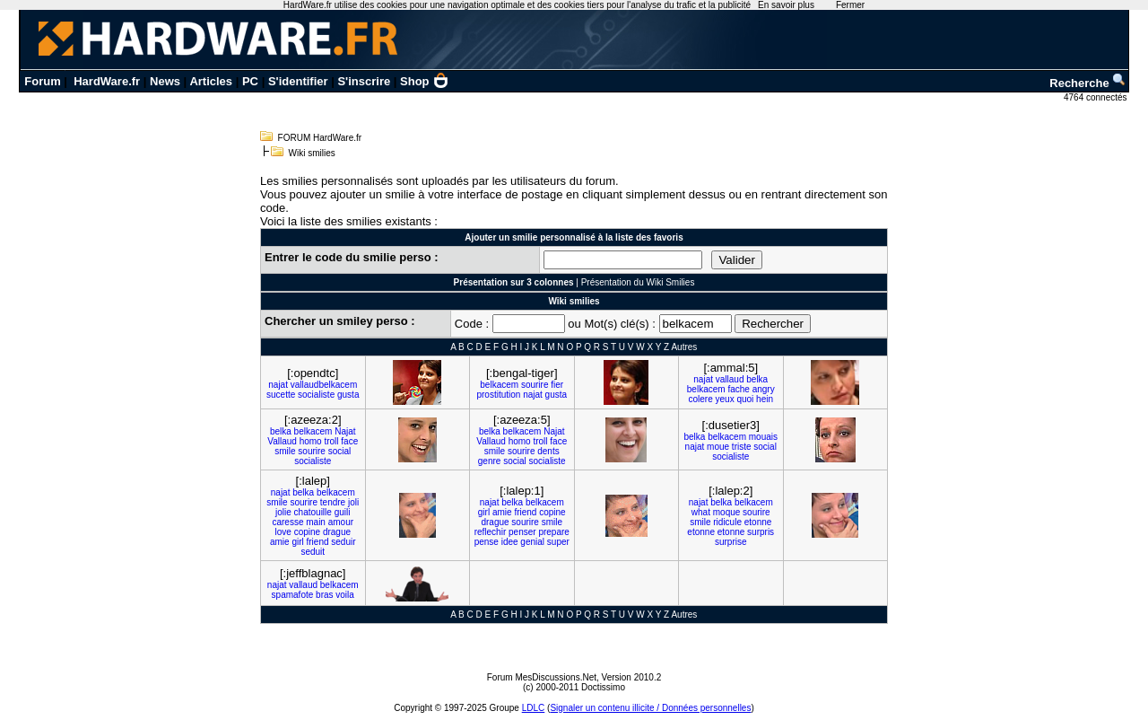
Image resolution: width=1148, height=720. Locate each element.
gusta (348, 395)
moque (727, 512)
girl (297, 542)
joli (353, 502)
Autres (684, 347)
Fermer (850, 5)
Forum (42, 81)
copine (307, 532)
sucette (280, 395)
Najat (345, 431)
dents (548, 451)
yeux (725, 399)
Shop (424, 81)
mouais (763, 437)
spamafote (293, 595)
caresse (287, 522)
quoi (744, 399)
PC (250, 81)
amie (280, 542)
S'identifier (298, 81)
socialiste (316, 395)
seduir (343, 542)
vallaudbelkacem (324, 385)
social (340, 451)
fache (738, 389)
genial (532, 542)
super (558, 542)
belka (757, 379)
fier (557, 385)
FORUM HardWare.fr (320, 138)
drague (337, 532)
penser (522, 532)
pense (486, 542)
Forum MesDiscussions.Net (541, 677)
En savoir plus (786, 5)
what (700, 512)
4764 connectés (1096, 97)
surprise (731, 542)
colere (700, 399)
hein (764, 399)
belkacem (499, 385)
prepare (553, 532)
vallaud (730, 379)
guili (343, 512)
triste (742, 447)
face (349, 441)
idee (509, 542)
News (165, 81)
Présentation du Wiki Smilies (638, 282)
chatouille (313, 512)
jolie (283, 512)
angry (763, 389)
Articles (210, 81)
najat (278, 385)
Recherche (1087, 83)
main (316, 522)
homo (311, 441)
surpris (760, 532)
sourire (535, 385)
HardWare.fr (107, 81)
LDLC (533, 708)
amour (340, 522)
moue (718, 447)
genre (489, 461)
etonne (758, 522)
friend (318, 542)
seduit (312, 552)
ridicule (727, 522)
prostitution (498, 395)
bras (324, 595)
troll (331, 441)
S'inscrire (363, 81)
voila (344, 595)
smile (284, 451)
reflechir (490, 532)
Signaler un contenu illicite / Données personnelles (650, 708)
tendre (332, 502)
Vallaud (282, 441)
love (282, 532)
